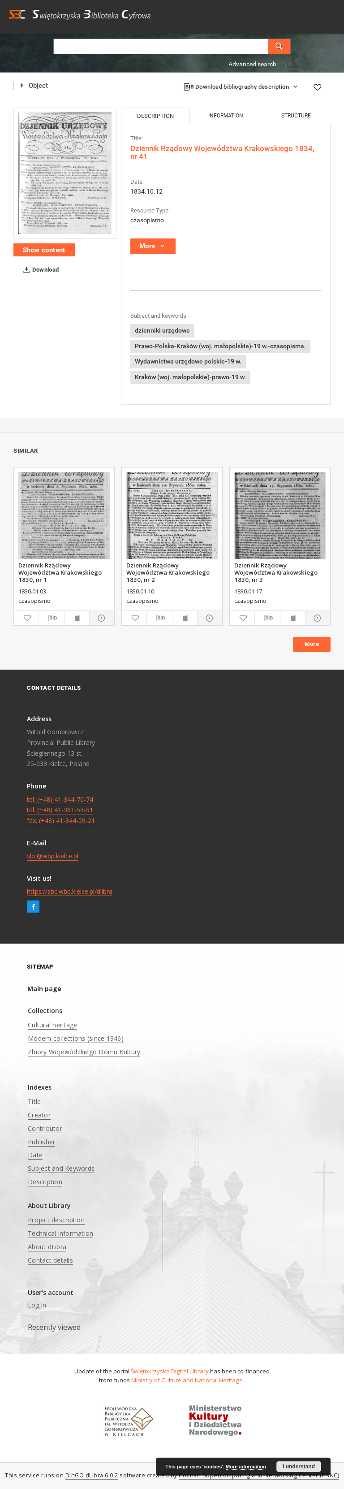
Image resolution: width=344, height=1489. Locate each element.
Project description (56, 1220)
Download (39, 270)
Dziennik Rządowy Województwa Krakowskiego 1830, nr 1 (60, 572)
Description (45, 1181)
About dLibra (47, 1246)
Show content (44, 250)
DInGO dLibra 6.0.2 (91, 1475)
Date (35, 1155)
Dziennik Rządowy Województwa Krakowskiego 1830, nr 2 (168, 572)
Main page (44, 988)
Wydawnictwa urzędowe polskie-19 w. (188, 361)
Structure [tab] (296, 116)
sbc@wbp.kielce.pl (52, 856)
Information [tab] (225, 116)
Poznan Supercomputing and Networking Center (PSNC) (259, 1475)
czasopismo (147, 220)
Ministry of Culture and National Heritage (187, 1380)
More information (246, 1466)
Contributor (45, 1128)
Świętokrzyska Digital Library (170, 1371)
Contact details (50, 1260)
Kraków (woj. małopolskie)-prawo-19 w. (190, 377)
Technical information (60, 1233)
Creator (39, 1115)
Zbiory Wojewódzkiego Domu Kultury (84, 1051)
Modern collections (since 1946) (76, 1038)
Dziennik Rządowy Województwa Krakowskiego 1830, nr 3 (276, 572)
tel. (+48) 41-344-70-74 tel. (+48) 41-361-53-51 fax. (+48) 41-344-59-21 (61, 810)
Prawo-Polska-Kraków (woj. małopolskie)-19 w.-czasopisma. (220, 346)
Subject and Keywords (61, 1168)
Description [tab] (155, 116)
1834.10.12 (146, 191)
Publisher (41, 1142)
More (312, 644)
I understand (299, 1466)
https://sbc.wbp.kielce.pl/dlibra (69, 891)
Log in (37, 1305)
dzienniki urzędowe (162, 330)
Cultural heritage (52, 1025)
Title (34, 1101)
